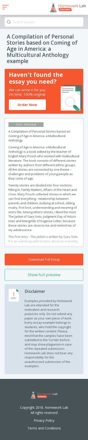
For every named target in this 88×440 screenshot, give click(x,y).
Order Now (27, 104)
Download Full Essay (44, 259)
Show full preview (44, 274)
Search (9, 22)
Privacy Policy (44, 420)
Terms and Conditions (44, 428)
